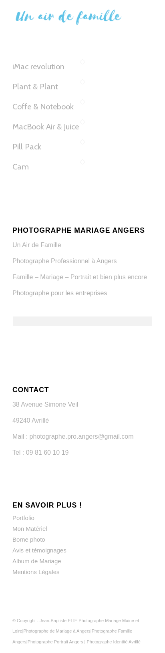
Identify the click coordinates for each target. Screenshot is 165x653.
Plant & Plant (35, 86)
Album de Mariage (36, 561)
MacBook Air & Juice (45, 126)
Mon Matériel (29, 528)
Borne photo (28, 539)
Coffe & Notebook (43, 106)
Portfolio (23, 517)
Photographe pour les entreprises (59, 293)
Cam (20, 166)
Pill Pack (26, 146)
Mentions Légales (36, 571)
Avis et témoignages (39, 550)
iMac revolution (38, 66)
